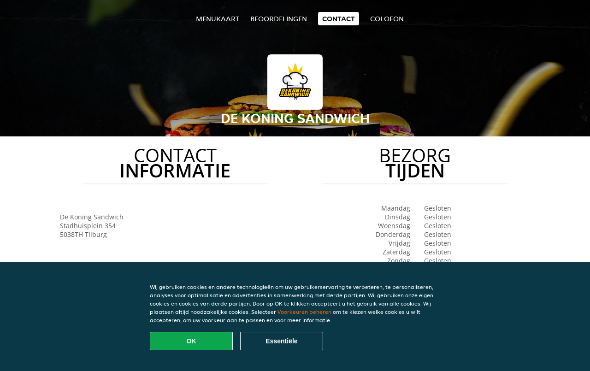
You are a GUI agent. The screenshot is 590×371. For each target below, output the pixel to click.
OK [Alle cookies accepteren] (191, 341)
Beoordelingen (278, 19)
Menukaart (217, 19)
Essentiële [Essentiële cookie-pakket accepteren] (281, 341)
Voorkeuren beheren (304, 311)
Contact (338, 19)
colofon (387, 19)
